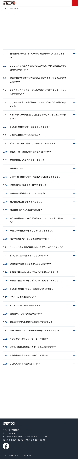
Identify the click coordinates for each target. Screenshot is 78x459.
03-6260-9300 (39, 409)
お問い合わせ (39, 398)
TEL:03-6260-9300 (13, 440)
